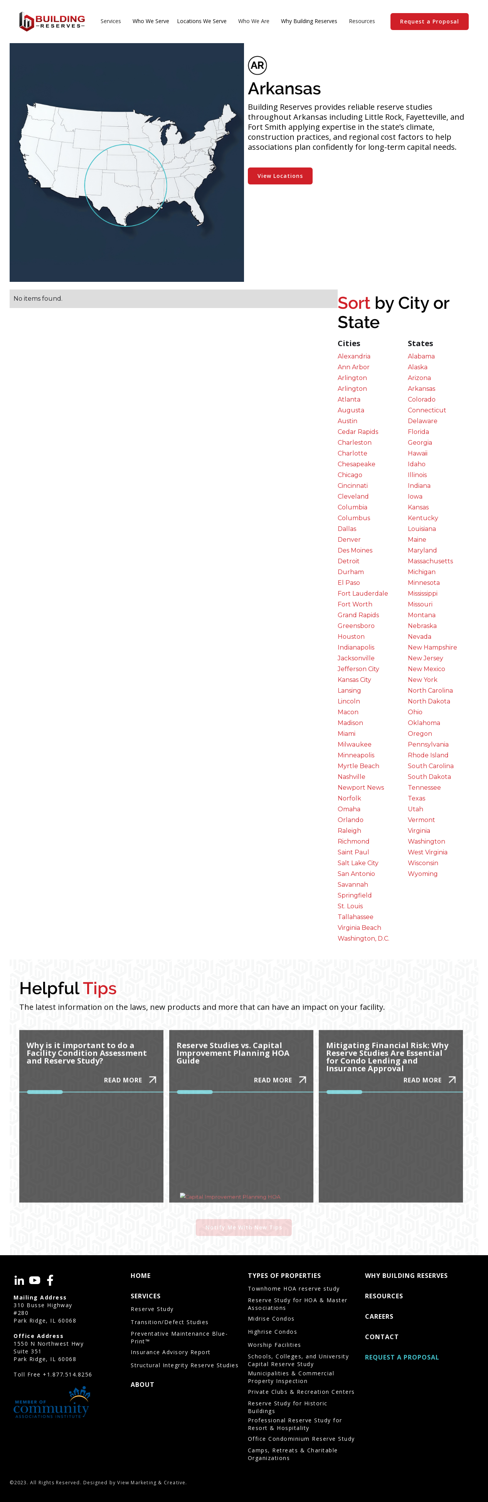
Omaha (349, 809)
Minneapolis (356, 755)
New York (423, 679)
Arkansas (421, 388)
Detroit (349, 561)
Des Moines (355, 550)
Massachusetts (430, 561)
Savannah (353, 884)
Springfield (355, 895)
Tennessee (424, 787)
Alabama (421, 356)
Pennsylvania (428, 744)
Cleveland (353, 496)
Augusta (351, 410)
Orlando (350, 820)
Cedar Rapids (358, 431)
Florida (418, 431)
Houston (351, 636)
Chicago (350, 475)
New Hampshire (432, 647)
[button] (111, 21)
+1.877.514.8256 (68, 1374)
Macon (348, 712)
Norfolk (349, 798)
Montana (422, 615)
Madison (350, 723)
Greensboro (356, 626)
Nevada (419, 636)
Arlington (352, 378)
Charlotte (352, 453)
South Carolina (431, 766)
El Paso (349, 582)
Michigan (422, 572)
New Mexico (426, 669)
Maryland (422, 550)
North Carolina (430, 690)
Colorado (422, 399)
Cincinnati (353, 485)
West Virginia (428, 852)
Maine (417, 539)
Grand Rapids (358, 615)
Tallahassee (356, 917)
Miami (346, 733)
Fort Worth (355, 604)
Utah (415, 809)
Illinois (417, 475)
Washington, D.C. (363, 938)
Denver (349, 539)
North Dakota (429, 701)
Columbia (352, 507)
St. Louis (350, 906)
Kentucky (423, 518)
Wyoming (423, 873)
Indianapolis (356, 647)
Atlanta (349, 399)
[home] (52, 22)
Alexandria (354, 356)
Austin (347, 421)
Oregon (420, 733)
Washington (426, 841)
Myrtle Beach (358, 766)
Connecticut (427, 410)
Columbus (354, 518)
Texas (416, 798)
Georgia (420, 442)
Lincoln (349, 701)
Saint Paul (353, 852)
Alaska (417, 367)
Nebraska (422, 626)
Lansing (349, 690)
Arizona (419, 378)
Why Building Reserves (309, 21)
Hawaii (417, 453)
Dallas (347, 528)
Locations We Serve (202, 21)
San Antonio (356, 873)
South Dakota (429, 776)
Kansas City (354, 679)
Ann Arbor (354, 367)
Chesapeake (356, 464)
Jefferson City (358, 669)
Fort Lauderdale (363, 593)
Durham (351, 572)
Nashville (351, 776)
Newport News (361, 787)
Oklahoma (424, 723)
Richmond (354, 841)
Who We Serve (151, 21)
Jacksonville (356, 658)
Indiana (419, 485)
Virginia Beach (359, 927)
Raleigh (349, 830)
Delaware (423, 421)
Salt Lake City (358, 863)
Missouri (420, 604)
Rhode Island (428, 755)
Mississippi (423, 593)
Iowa (415, 496)
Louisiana (422, 528)
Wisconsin (423, 863)
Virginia (419, 830)
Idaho (417, 464)
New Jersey (425, 658)
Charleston (355, 442)
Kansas (418, 507)
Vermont (421, 820)
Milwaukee (355, 744)
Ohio (415, 712)
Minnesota (424, 582)
